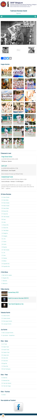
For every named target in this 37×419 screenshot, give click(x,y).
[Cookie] (3, 416)
